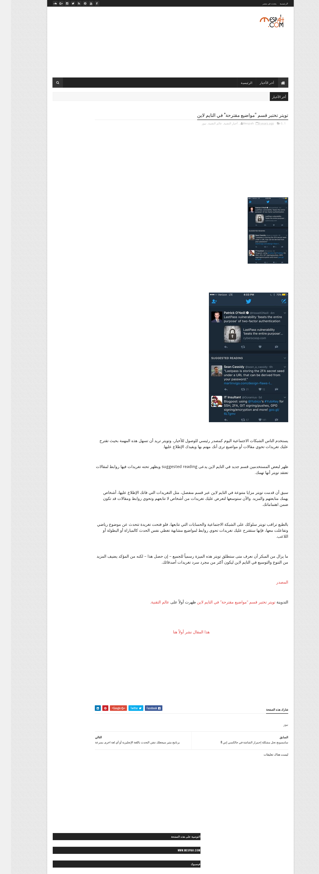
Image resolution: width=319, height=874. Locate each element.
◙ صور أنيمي (73, 452)
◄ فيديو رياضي (53, 656)
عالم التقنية (204, 124)
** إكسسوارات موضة (80, 603)
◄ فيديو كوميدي (80, 664)
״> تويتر (85, 355)
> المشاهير (55, 384)
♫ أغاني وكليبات (75, 679)
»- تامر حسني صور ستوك (95, 732)
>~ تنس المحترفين (99, 415)
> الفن (105, 384)
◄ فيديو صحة (101, 664)
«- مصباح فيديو (73, 724)
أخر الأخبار (256, 82)
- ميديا (106, 226)
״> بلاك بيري (102, 355)
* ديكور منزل (88, 588)
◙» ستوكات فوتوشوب (70, 537)
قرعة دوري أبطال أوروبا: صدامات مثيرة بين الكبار (80, 267)
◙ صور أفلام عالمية (98, 444)
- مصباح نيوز (103, 219)
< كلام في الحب (60, 566)
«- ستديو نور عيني (99, 716)
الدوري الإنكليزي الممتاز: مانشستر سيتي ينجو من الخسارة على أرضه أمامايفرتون (80, 275)
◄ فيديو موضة (101, 671)
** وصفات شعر (53, 627)
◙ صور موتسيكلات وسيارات (94, 514)
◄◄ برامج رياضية (99, 679)
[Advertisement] (122, 42)
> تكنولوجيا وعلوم (99, 392)
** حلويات (56, 611)
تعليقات (59, 160)
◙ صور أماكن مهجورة (97, 452)
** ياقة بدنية (78, 634)
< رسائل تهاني (57, 559)
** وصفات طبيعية (99, 634)
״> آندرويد (91, 347)
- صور (106, 204)
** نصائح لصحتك (100, 627)
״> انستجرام (58, 347)
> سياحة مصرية (54, 392)
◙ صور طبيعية (81, 491)
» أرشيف (54, 724)
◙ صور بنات (71, 460)
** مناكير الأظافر (61, 619)
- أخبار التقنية (102, 181)
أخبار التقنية (220, 124)
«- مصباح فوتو (76, 716)
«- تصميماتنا (54, 701)
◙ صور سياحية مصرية (68, 483)
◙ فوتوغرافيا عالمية (98, 537)
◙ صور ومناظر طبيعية (65, 530)
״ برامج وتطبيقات (84, 332)
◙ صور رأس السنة (99, 475)
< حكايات (90, 559)
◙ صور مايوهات (100, 499)
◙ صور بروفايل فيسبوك (96, 460)
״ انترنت (104, 332)
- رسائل (105, 196)
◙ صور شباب (102, 491)
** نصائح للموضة (77, 627)
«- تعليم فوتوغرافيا (99, 708)
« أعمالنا (71, 701)
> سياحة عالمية (76, 392)
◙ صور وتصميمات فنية (63, 522)
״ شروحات (62, 332)
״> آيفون (75, 347)
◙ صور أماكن (76, 444)
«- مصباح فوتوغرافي (98, 724)
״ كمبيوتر (103, 339)
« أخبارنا (85, 701)
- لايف (106, 211)
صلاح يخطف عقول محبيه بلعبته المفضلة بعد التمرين (78, 262)
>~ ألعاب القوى (65, 407)
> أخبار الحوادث (86, 376)
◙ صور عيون (61, 491)
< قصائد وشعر (82, 566)
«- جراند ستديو (52, 708)
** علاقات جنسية (100, 619)
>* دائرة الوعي (75, 400)
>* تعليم (92, 400)
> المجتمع (91, 384)
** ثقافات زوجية (75, 611)
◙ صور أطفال (51, 437)
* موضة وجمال (101, 596)
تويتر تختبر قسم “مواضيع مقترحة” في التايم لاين (225, 614)
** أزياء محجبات (65, 596)
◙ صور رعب (77, 475)
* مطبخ (58, 588)
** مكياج (80, 619)
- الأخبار (105, 189)
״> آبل (105, 347)
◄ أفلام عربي (89, 656)
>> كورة (82, 407)
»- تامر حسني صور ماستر (61, 732)
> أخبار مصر (66, 376)
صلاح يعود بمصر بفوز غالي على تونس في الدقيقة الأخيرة (80, 255)
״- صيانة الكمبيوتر (63, 339)
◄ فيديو (72, 656)
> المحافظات (73, 384)
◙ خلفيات (92, 437)
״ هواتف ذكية (85, 339)
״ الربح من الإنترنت (64, 324)
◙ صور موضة (66, 514)
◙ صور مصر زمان (99, 506)
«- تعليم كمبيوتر (74, 708)
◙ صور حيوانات (71, 468)
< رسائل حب (102, 566)
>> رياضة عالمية (100, 407)
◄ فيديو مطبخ (58, 664)
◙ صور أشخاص (73, 437)
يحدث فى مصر (259, 3)
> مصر (105, 400)
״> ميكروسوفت (67, 355)
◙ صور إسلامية (53, 452)
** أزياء (84, 596)
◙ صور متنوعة (79, 499)
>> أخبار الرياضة (53, 400)
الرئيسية (273, 3)
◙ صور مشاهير (58, 499)
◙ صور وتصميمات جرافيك (95, 522)
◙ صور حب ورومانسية (97, 468)
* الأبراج (104, 588)
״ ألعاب (84, 324)
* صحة (71, 588)
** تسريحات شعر (99, 611)
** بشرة (59, 603)
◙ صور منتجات (57, 506)
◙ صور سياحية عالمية (97, 483)
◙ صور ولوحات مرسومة (96, 530)
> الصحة (50, 376)
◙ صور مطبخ (77, 506)
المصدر (271, 594)
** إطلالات (103, 603)
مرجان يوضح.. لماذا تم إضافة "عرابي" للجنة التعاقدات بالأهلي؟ (77, 246)
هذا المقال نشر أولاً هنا (198, 644)
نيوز (193, 124)
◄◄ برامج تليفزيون (77, 671)
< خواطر (75, 559)
